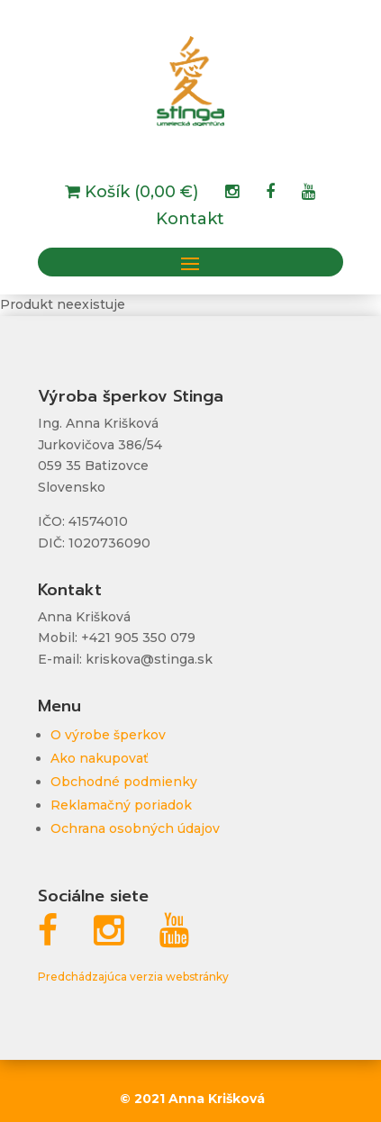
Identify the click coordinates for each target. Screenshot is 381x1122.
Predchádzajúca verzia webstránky (133, 976)
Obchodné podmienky (123, 782)
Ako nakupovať (99, 758)
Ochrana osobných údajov (135, 828)
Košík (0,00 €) (139, 193)
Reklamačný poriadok (121, 805)
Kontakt (190, 221)
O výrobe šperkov (108, 735)
